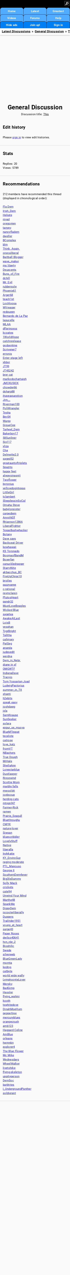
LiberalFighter (12, 526)
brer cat (8, 374)
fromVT (8, 748)
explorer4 (9, 1047)
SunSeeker (10, 719)
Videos (11, 18)
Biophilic (8, 946)
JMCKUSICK (11, 383)
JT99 (6, 366)
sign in (16, 137)
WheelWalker (11, 1063)
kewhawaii (9, 547)
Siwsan (7, 832)
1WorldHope (11, 337)
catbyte (7, 971)
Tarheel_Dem (11, 429)
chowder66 (10, 387)
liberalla (8, 849)
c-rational (9, 589)
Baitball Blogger (13, 257)
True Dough (10, 757)
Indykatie (9, 853)
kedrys (7, 967)
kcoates (8, 332)
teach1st (8, 299)
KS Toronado (11, 551)
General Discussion (49, 31)
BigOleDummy (12, 878)
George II (9, 870)
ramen (7, 811)
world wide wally (13, 975)
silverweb (9, 954)
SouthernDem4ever (15, 874)
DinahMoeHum (12, 1009)
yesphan (8, 626)
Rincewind (9, 778)
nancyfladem (11, 232)
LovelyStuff (10, 841)
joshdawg (9, 706)
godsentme (10, 345)
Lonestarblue (11, 769)
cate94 (7, 891)
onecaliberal (11, 253)
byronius (8, 484)
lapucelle (9, 320)
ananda (7, 648)
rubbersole (10, 286)
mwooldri (9, 790)
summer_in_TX (12, 690)
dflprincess (10, 328)
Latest (35, 11)
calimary (8, 639)
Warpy (7, 421)
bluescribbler (11, 836)
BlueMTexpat (11, 732)
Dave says (9, 538)
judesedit (9, 652)
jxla (5, 710)
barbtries (8, 1084)
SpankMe (9, 904)
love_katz (9, 744)
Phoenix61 (9, 290)
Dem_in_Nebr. (12, 660)
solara (7, 723)
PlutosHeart (10, 597)
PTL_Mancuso (12, 866)
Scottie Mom (11, 782)
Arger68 (8, 295)
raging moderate (13, 862)
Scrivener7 (9, 349)
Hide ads (11, 25)
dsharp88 (9, 391)
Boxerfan (8, 559)
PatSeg (7, 643)
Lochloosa (10, 303)
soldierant (9, 1093)
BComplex (9, 240)
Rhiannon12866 (13, 522)
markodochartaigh (15, 379)
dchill (6, 278)
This (46, 114)
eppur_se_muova (13, 727)
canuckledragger (13, 564)
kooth (6, 1000)
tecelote (8, 736)
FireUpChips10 (12, 576)
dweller (7, 236)
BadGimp (8, 988)
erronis (7, 353)
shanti (7, 694)
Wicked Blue (11, 610)
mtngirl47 (9, 803)
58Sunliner (9, 438)
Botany (7, 534)
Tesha (7, 412)
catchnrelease (12, 341)
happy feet (9, 471)
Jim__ (6, 400)
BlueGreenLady (12, 958)
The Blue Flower (13, 1051)
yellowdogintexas (14, 488)
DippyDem (9, 908)
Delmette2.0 (10, 454)
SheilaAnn (9, 765)
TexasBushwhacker (15, 530)
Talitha (7, 635)
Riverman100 (11, 404)
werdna (7, 656)
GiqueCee (9, 425)
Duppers (8, 916)
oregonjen (9, 223)
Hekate (7, 215)
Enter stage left (13, 358)
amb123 (8, 1026)
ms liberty (9, 265)
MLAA (7, 324)
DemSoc (8, 1080)
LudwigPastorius (13, 685)
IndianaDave (10, 673)
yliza (6, 446)
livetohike (9, 1068)
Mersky (7, 984)
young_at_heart (12, 925)
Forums (35, 18)
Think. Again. (11, 248)
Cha (5, 450)
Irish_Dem (9, 211)
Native (7, 845)
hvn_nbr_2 (9, 942)
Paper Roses (11, 933)
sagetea (8, 614)
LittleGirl (8, 492)
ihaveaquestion (13, 395)
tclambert (9, 496)
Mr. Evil (7, 282)
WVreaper (9, 307)
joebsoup (9, 794)
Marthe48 (9, 900)
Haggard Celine (13, 1030)
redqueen (9, 311)
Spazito (8, 467)
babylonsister (11, 509)
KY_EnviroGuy (12, 858)
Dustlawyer (10, 774)
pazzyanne (9, 584)
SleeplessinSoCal (14, 500)
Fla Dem (8, 206)
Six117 (7, 442)
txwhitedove (10, 1005)
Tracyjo (7, 677)
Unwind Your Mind (14, 895)
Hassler (8, 992)
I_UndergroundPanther (17, 1089)
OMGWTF (9, 668)
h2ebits (7, 698)
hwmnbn (8, 1042)
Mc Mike (8, 1055)
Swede (7, 950)
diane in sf (9, 664)
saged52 (8, 458)
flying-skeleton (12, 1072)
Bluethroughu (11, 820)
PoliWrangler (11, 408)
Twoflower (10, 480)
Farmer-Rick (10, 807)
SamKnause (10, 715)
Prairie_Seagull (12, 816)
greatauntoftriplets (15, 463)
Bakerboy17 (10, 433)
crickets (8, 887)
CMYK (7, 824)
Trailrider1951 (12, 921)
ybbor (6, 362)
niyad (6, 219)
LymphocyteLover (14, 979)
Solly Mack (10, 883)
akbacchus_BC (12, 572)
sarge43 (8, 929)
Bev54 (7, 416)
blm (5, 244)
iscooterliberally (13, 912)
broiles (7, 580)
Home (11, 11)
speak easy (10, 702)
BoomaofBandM (13, 555)
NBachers (9, 752)
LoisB (6, 622)
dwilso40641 (11, 937)
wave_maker (11, 261)
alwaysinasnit (12, 475)
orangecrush (11, 1021)
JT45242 (8, 370)
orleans (8, 1038)
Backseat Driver (13, 542)
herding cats (11, 799)
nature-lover (10, 828)
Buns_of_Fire (11, 274)
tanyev (7, 227)
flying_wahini (11, 996)
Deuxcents (9, 269)
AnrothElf (9, 517)
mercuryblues (11, 1017)
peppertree (10, 1013)
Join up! (35, 25)
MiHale (7, 761)
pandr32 (8, 601)
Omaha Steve (11, 505)
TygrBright (9, 631)
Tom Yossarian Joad (16, 681)
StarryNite (9, 568)
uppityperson (11, 1076)
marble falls (10, 786)
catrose (8, 740)
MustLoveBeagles (14, 606)
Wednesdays (11, 1059)
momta (7, 963)
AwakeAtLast (11, 618)
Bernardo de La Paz (15, 316)
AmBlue (8, 1034)
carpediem (9, 513)
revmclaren (10, 593)
